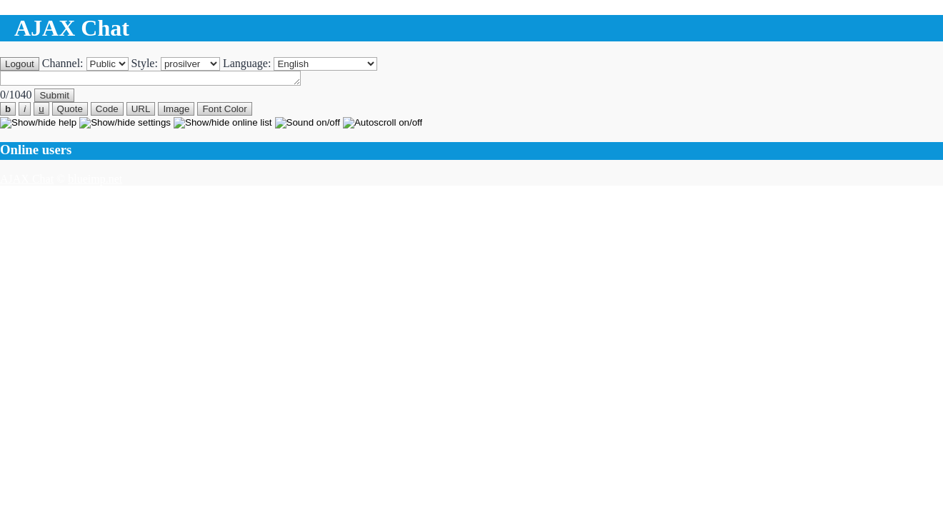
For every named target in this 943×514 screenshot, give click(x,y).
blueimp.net (95, 181)
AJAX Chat (27, 181)
